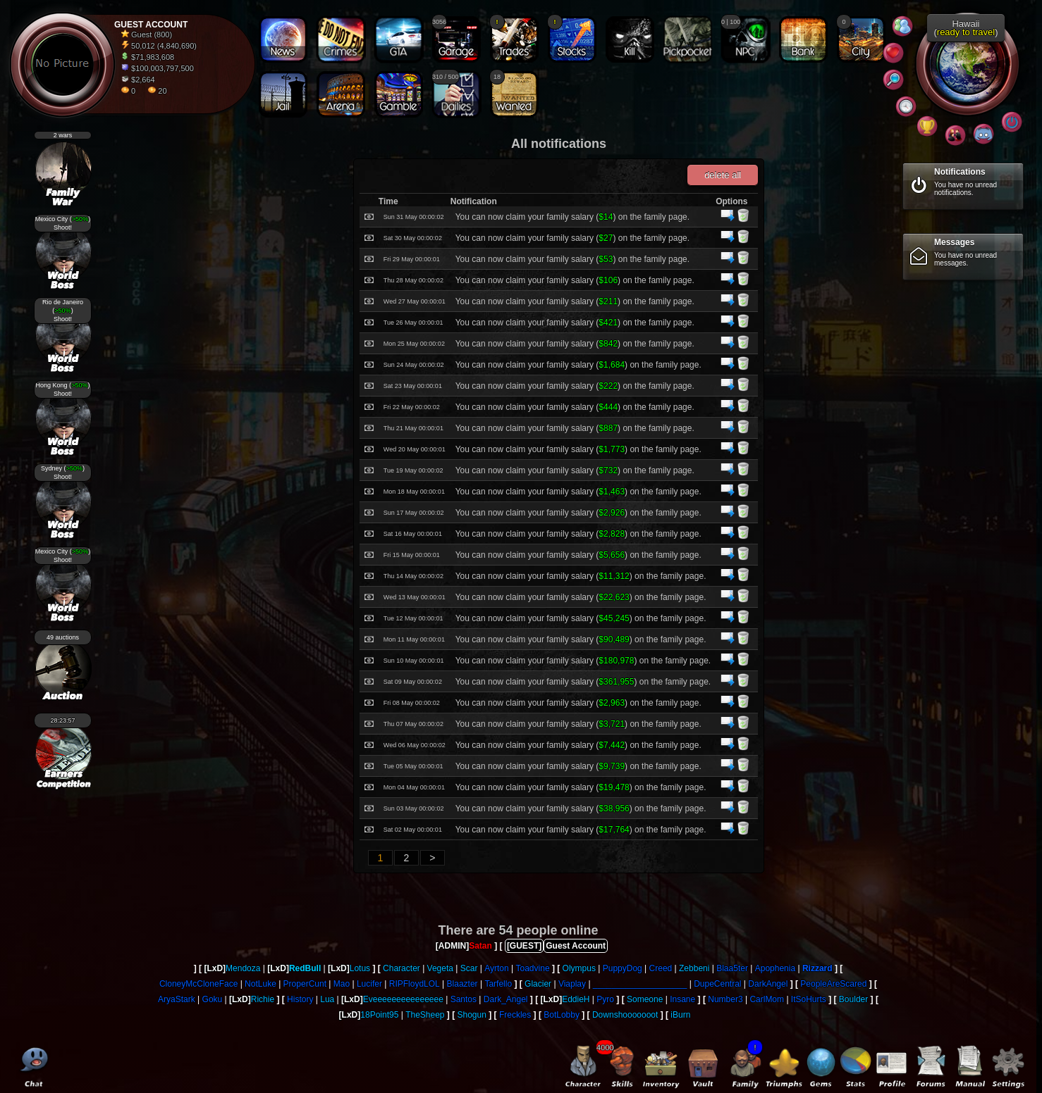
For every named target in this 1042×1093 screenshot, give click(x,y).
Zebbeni (694, 968)
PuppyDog (622, 968)
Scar (469, 968)
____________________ (640, 984)
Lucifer (369, 984)
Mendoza (243, 968)
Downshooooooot (625, 1015)
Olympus (579, 968)
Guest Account (576, 946)
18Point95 (379, 1015)
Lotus (360, 968)
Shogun (472, 1015)
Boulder (853, 999)
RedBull (305, 968)
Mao (341, 984)
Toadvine (533, 968)
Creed (661, 968)
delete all (722, 175)
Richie (262, 999)
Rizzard (817, 968)
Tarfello (498, 984)
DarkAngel (767, 984)
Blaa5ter (732, 968)
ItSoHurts (808, 999)
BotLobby (562, 1015)
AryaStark (176, 999)
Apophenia (775, 968)
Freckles (515, 1015)
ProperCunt (304, 984)
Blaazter (462, 984)
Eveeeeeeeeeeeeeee (403, 999)
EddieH (575, 999)
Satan (480, 946)
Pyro (605, 999)
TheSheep (424, 1015)
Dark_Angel (506, 999)
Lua (327, 999)
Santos (463, 999)
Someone (645, 999)
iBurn (680, 1015)
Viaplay (572, 984)
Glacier (538, 984)
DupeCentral (717, 984)
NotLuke (260, 984)
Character (401, 968)
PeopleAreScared (833, 984)
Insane (682, 999)
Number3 (725, 999)
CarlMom (766, 999)
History (300, 999)
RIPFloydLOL (414, 984)
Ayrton (496, 968)
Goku (212, 999)
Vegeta (440, 968)
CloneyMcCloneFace (198, 984)
